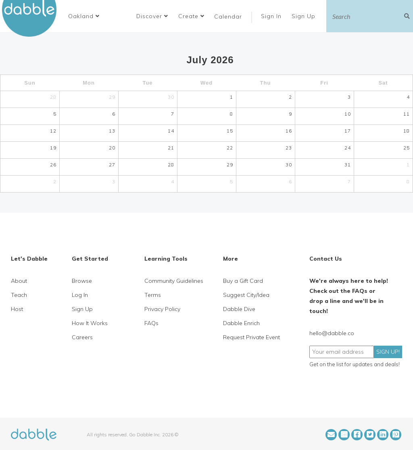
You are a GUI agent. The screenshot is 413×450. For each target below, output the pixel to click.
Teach (19, 295)
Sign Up (304, 16)
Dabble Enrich (241, 323)
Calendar (228, 16)
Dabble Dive (239, 309)
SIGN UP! (388, 351)
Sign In (272, 16)
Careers (82, 337)
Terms (152, 295)
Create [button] (191, 16)
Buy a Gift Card (243, 280)
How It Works (90, 323)
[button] (84, 16)
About (19, 280)
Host (17, 309)
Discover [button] (152, 16)
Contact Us (325, 258)
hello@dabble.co (331, 333)
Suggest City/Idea (246, 295)
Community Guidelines (173, 280)
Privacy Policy (162, 309)
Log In (80, 295)
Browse (82, 280)
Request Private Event (251, 337)
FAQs (151, 323)
